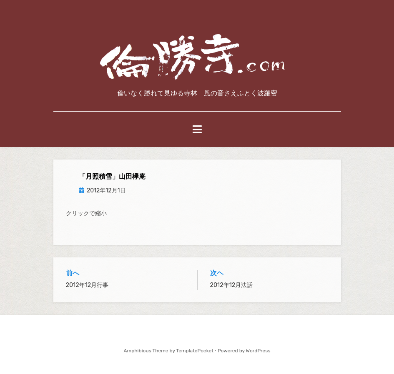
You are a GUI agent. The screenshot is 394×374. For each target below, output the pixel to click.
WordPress (258, 351)
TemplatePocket (194, 351)
